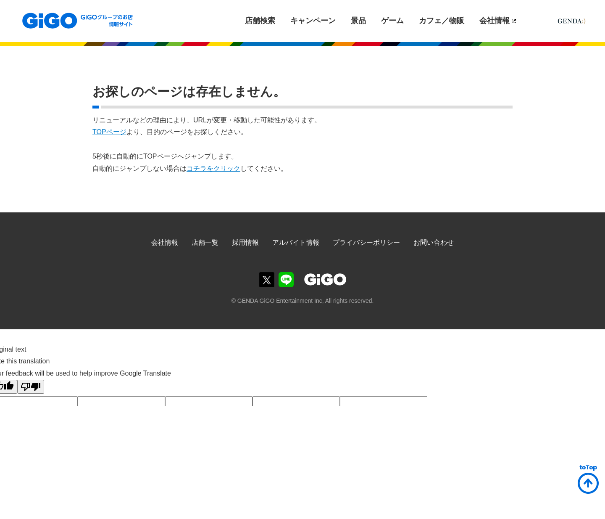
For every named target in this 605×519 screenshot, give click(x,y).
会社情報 (494, 20)
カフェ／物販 (441, 20)
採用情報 (245, 242)
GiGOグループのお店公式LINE (286, 279)
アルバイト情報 (295, 242)
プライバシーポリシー (366, 242)
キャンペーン (313, 20)
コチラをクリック (213, 168)
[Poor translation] (30, 387)
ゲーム (392, 20)
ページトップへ (588, 479)
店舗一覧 (205, 242)
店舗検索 (260, 20)
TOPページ (109, 131)
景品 (358, 20)
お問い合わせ (433, 242)
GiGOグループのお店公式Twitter (266, 279)
